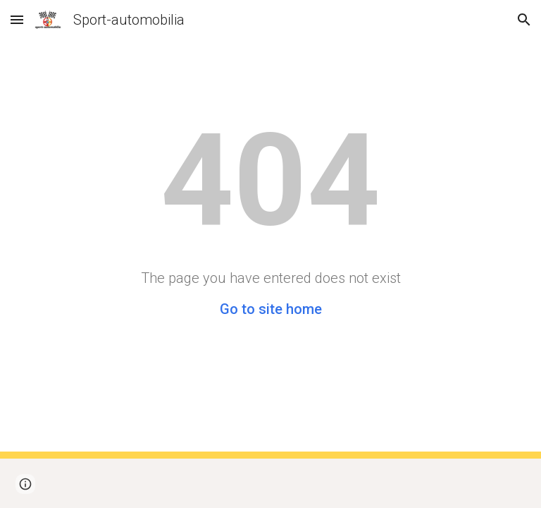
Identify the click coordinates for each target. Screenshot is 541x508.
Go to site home (271, 309)
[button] (17, 19)
